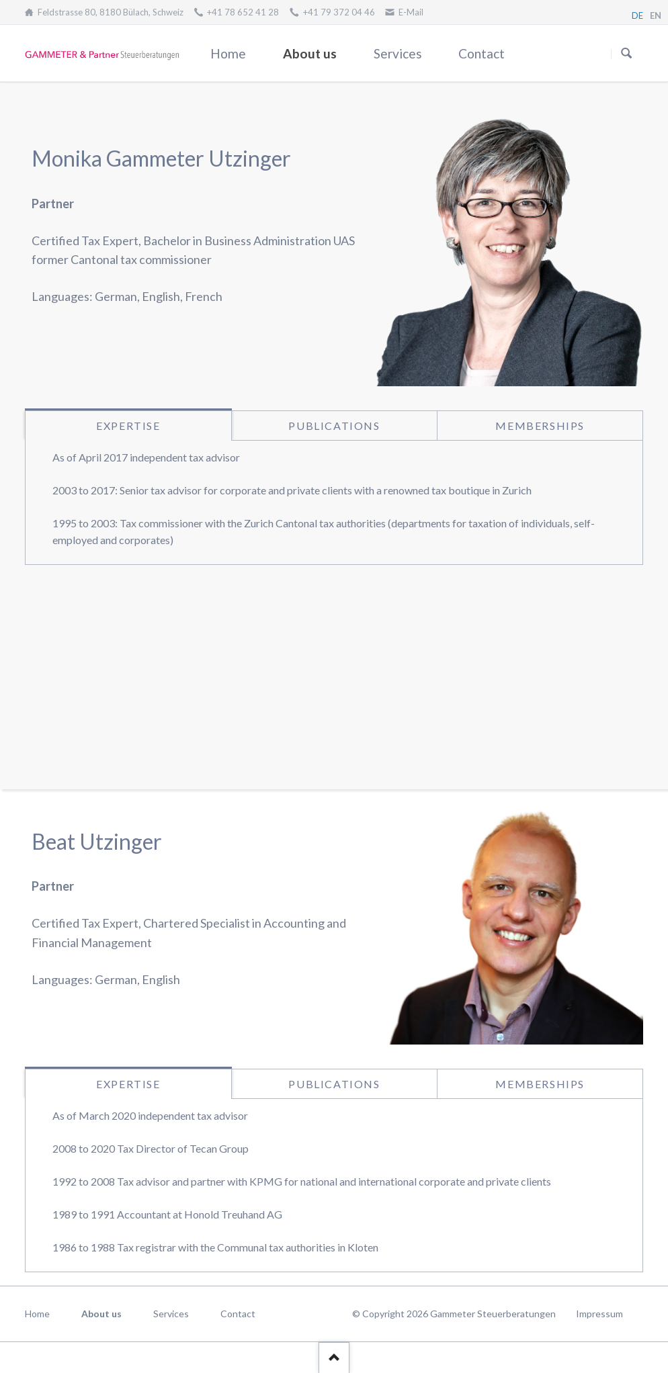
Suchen (626, 53)
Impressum (599, 1313)
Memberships (540, 425)
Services (398, 53)
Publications (334, 425)
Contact (481, 53)
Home (228, 53)
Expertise (128, 425)
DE (637, 15)
